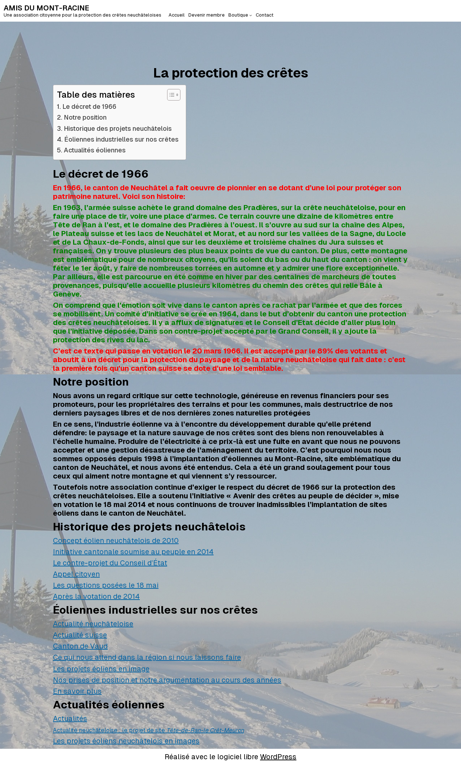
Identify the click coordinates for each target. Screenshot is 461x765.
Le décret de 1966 (89, 106)
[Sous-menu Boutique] (250, 15)
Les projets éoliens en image (101, 669)
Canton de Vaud (80, 646)
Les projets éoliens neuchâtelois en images (126, 741)
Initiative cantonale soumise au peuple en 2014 (133, 552)
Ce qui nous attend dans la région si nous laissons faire (147, 657)
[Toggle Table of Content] (170, 95)
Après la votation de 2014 (96, 596)
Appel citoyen (76, 574)
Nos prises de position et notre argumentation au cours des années (167, 680)
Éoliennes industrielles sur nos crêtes (121, 139)
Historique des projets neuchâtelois (118, 128)
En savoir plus (77, 691)
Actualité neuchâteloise (93, 624)
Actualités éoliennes (95, 150)
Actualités (70, 718)
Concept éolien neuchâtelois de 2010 (116, 540)
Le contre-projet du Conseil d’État (110, 563)
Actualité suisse (80, 635)
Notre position (85, 117)
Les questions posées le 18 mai (105, 585)
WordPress (278, 757)
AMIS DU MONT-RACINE (46, 8)
